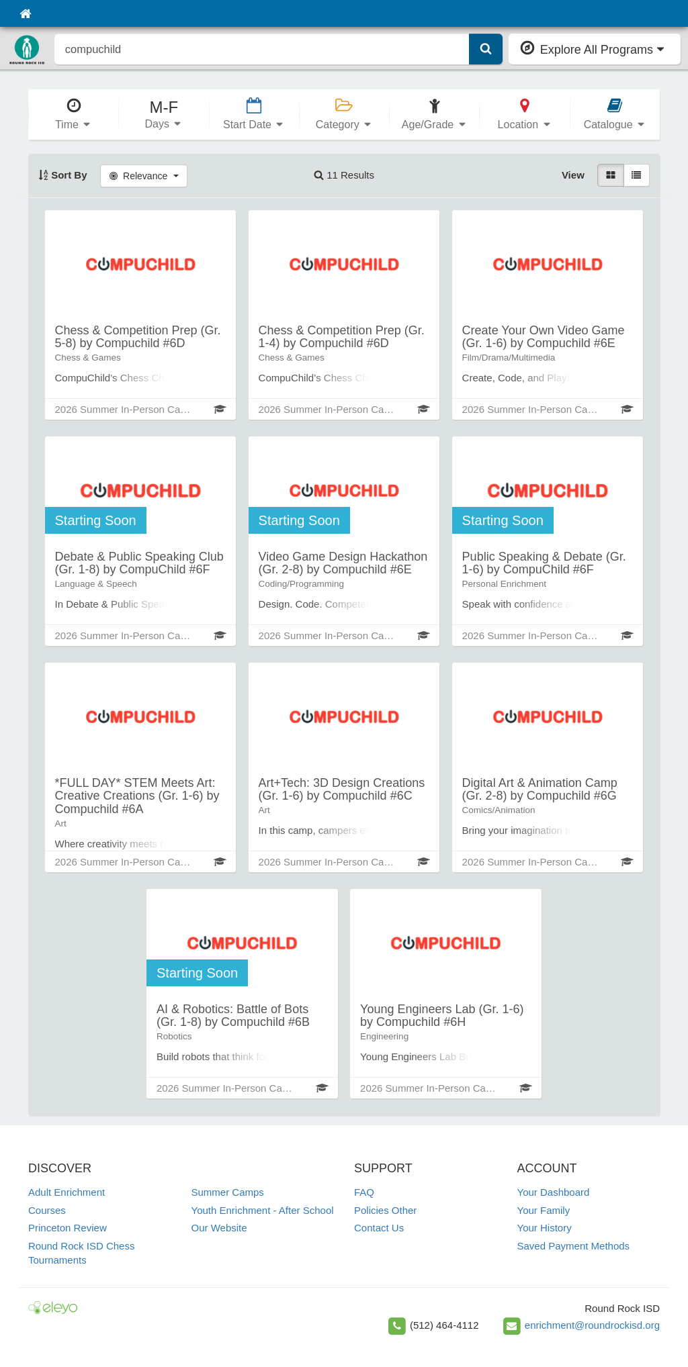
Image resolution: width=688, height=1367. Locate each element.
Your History (544, 1227)
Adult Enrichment (66, 1192)
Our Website (219, 1227)
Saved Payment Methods (573, 1246)
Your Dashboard (553, 1192)
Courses (47, 1210)
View (573, 175)
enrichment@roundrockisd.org (592, 1325)
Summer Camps (227, 1192)
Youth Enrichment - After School (262, 1210)
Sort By (62, 175)
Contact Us (379, 1227)
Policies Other (385, 1210)
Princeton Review (67, 1227)
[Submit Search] (486, 49)
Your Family (543, 1210)
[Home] (25, 13)
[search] (262, 49)
